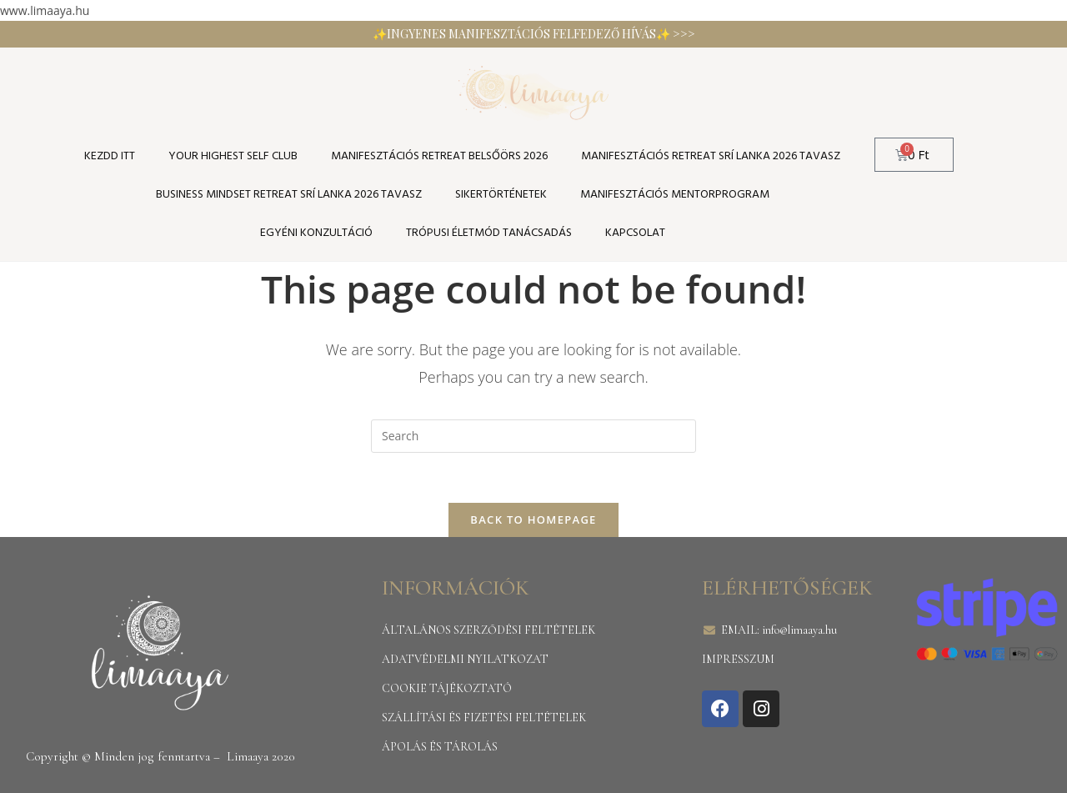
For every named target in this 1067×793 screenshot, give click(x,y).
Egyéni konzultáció (316, 233)
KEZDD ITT (109, 156)
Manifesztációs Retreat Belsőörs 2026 (439, 156)
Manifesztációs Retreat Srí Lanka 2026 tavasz (710, 156)
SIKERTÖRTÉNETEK (501, 194)
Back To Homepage (533, 519)
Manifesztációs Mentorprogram (674, 194)
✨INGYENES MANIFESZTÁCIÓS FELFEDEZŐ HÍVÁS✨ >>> (534, 34)
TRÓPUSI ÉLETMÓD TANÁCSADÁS (489, 233)
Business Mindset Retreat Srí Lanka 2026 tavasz (289, 194)
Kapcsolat (635, 233)
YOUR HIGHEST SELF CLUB (233, 156)
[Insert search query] (533, 436)
